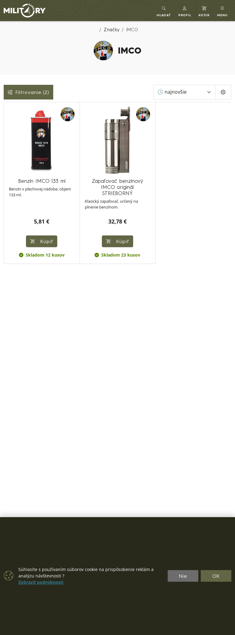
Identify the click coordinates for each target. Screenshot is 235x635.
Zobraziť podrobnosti (40, 582)
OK (216, 576)
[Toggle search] (164, 10)
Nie (183, 576)
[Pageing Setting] (223, 92)
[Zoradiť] (184, 92)
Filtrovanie (28, 92)
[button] (185, 10)
